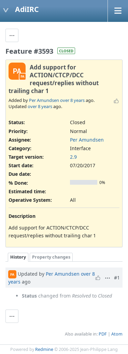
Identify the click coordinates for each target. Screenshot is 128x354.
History (18, 257)
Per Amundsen (44, 100)
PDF (103, 334)
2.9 (73, 157)
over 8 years (72, 100)
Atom (117, 334)
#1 (117, 277)
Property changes (51, 257)
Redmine (44, 349)
